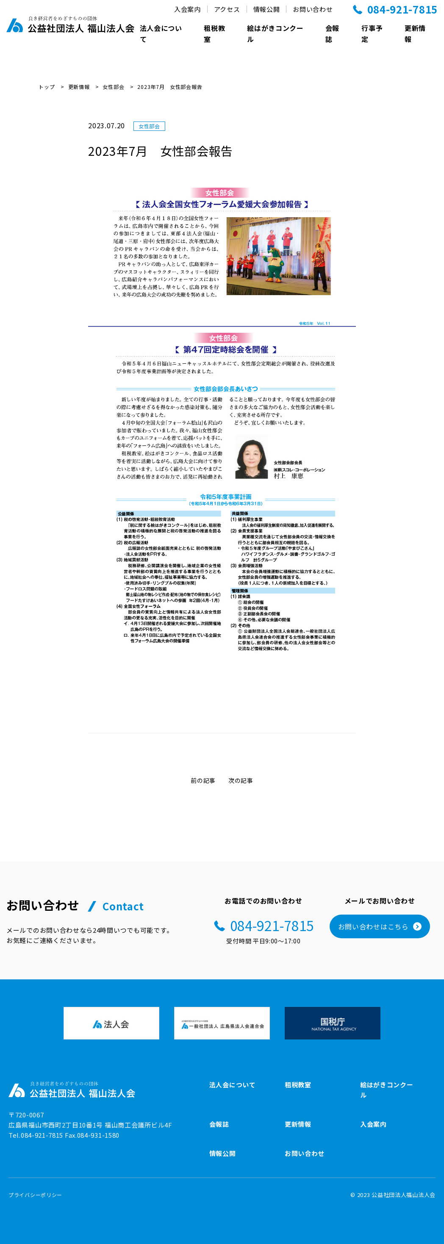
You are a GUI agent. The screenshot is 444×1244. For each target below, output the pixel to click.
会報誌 (332, 33)
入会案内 (373, 1124)
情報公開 (222, 1153)
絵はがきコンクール (275, 33)
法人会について (161, 33)
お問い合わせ (305, 1153)
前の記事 (203, 780)
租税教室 (214, 33)
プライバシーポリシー (35, 1194)
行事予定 (372, 33)
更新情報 (415, 33)
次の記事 (240, 780)
